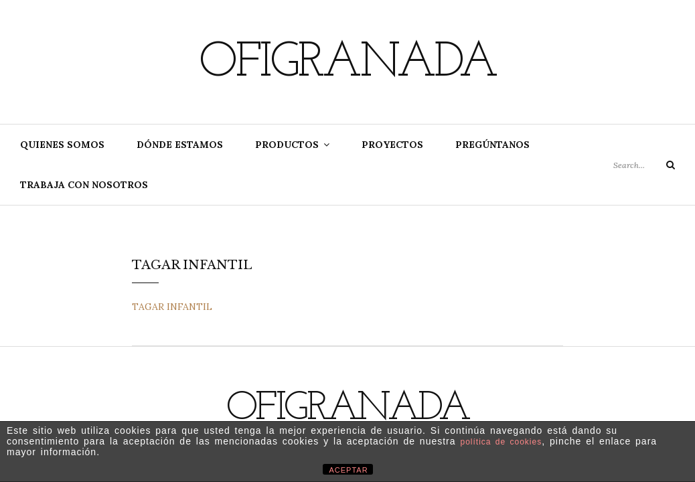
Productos (287, 145)
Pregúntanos (492, 145)
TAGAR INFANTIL (172, 307)
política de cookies (501, 442)
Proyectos (392, 145)
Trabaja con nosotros (84, 185)
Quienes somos (62, 145)
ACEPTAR (348, 470)
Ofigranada (347, 63)
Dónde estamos (180, 145)
